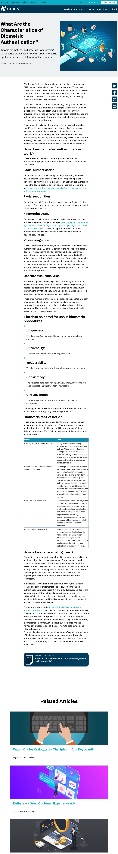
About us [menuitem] (4, 2)
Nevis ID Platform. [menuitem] (73, 9)
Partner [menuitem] (43, 2)
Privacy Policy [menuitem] (17, 850)
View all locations (11, 827)
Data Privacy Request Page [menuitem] (50, 850)
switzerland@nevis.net (39, 822)
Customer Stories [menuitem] (19, 2)
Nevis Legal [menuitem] (5, 850)
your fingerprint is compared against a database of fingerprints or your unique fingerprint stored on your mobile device (56, 225)
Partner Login (109, 2)
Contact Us (93, 2)
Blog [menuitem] (33, 2)
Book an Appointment (105, 810)
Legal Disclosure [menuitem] (31, 850)
